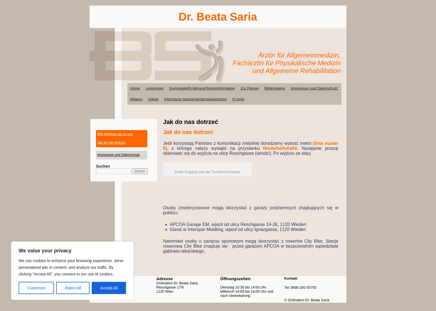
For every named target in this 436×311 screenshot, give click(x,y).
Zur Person (250, 88)
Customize (36, 288)
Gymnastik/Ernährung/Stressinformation (202, 88)
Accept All (108, 288)
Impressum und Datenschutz (314, 88)
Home (135, 88)
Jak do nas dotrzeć (111, 143)
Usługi (153, 99)
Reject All (73, 288)
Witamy (136, 99)
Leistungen (155, 88)
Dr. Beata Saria (218, 17)
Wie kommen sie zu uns (115, 134)
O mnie (238, 99)
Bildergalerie (274, 88)
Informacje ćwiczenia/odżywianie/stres (195, 99)
